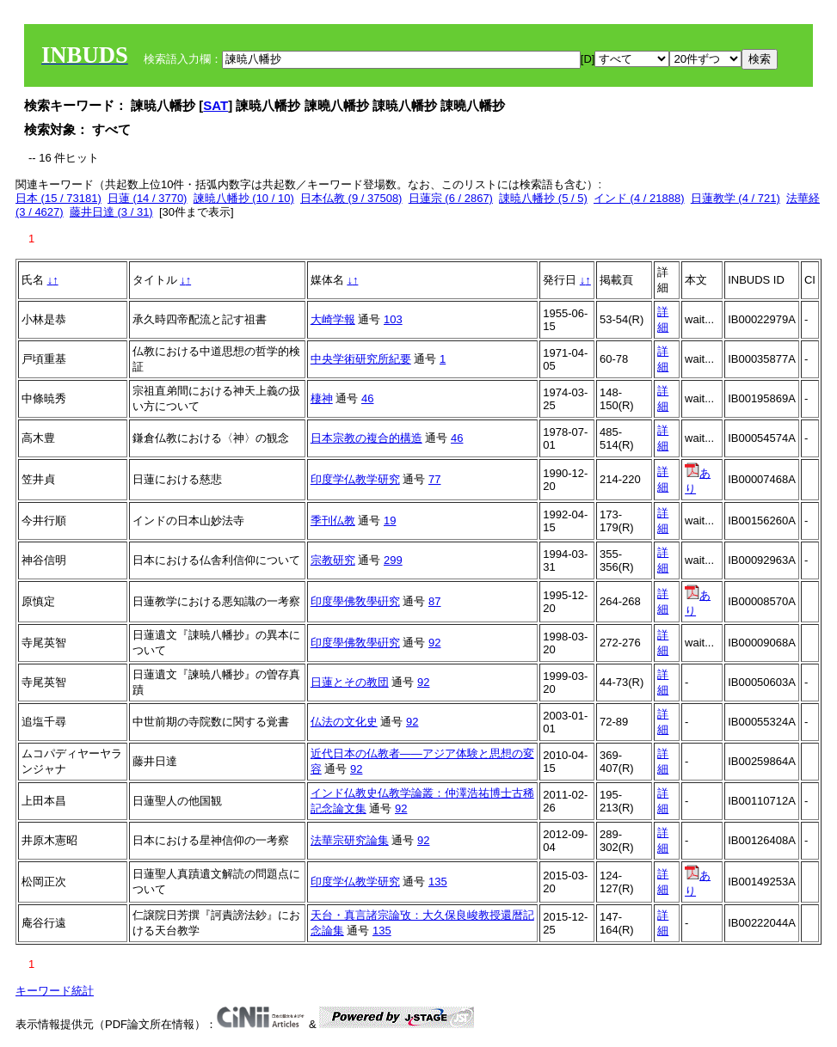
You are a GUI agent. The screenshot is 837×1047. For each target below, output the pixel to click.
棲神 (322, 398)
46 (367, 398)
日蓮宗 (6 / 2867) (451, 198)
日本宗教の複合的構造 (366, 438)
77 (434, 479)
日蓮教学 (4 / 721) (735, 198)
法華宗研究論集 (350, 840)
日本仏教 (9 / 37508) (351, 198)
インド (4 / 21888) (639, 198)
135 (437, 881)
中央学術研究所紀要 (361, 358)
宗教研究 (333, 560)
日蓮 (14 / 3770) (148, 198)
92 (434, 642)
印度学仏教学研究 (355, 479)
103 (393, 319)
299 (393, 560)
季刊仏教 (333, 520)
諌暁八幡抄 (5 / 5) (543, 198)
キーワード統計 (54, 990)
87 (434, 601)
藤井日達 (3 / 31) (111, 211)
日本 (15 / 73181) (58, 198)
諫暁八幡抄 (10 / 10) (244, 198)
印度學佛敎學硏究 (355, 601)
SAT (215, 105)
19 (390, 520)
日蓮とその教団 (350, 682)
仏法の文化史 (344, 721)
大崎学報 (333, 319)
